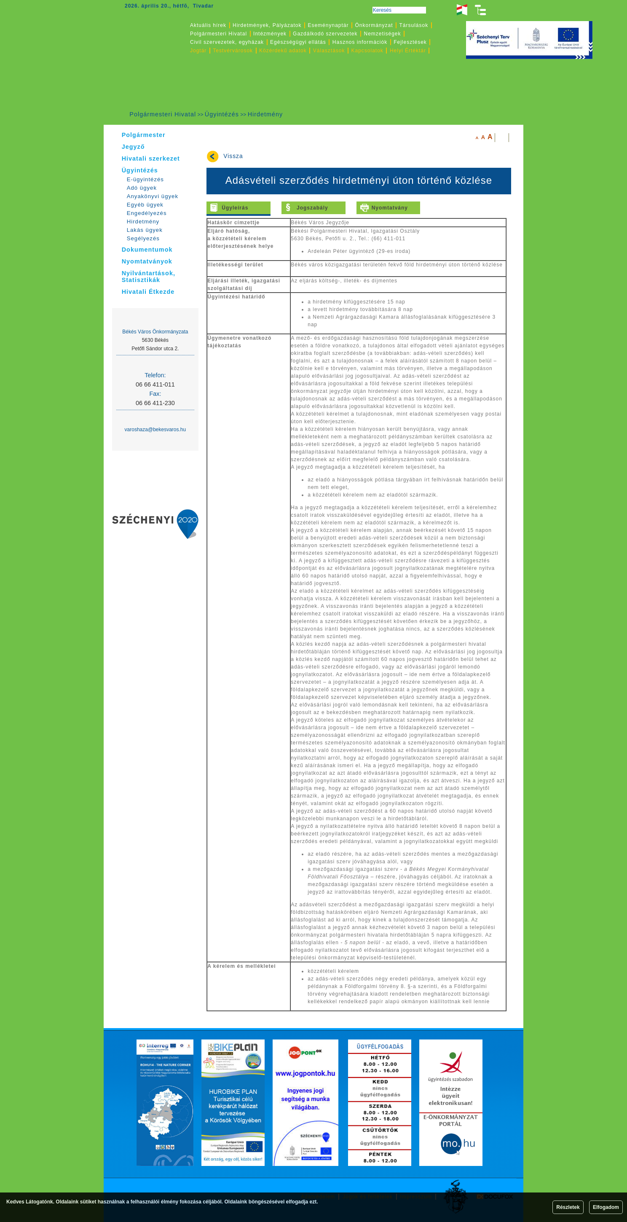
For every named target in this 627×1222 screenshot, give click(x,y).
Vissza (233, 156)
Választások (329, 51)
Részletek (567, 1207)
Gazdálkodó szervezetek (325, 34)
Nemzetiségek (382, 34)
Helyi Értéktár (408, 51)
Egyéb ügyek (145, 204)
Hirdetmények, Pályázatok (267, 25)
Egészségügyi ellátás (298, 42)
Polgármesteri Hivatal (162, 114)
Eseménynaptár (328, 25)
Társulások (414, 25)
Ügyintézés (222, 114)
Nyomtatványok (147, 261)
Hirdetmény (265, 114)
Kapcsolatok (367, 51)
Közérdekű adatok (283, 51)
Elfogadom (606, 1207)
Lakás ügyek (145, 230)
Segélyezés (143, 238)
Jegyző (133, 146)
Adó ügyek (142, 188)
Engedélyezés (147, 213)
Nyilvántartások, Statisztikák (148, 276)
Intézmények (270, 34)
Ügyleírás (235, 208)
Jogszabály (312, 208)
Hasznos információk (359, 42)
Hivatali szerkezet (151, 158)
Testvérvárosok (233, 51)
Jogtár (198, 51)
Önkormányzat (374, 25)
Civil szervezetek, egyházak (227, 42)
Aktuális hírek (208, 25)
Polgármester (144, 135)
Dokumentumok (147, 249)
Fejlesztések (410, 42)
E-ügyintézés (145, 179)
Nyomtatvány (390, 208)
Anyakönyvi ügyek (152, 196)
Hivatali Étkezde (148, 291)
